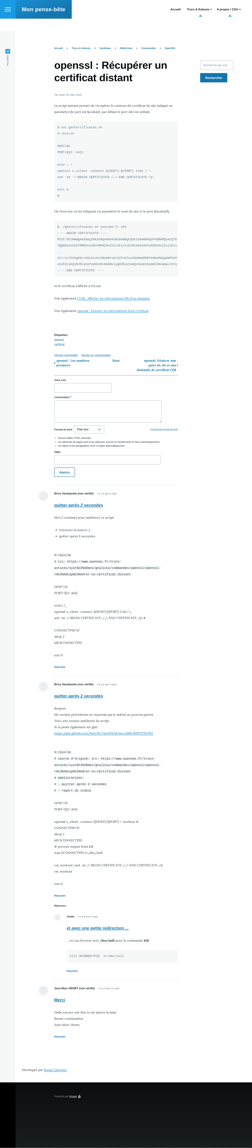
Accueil (58, 48)
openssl (59, 339)
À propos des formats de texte (164, 429)
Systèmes (105, 48)
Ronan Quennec (55, 1070)
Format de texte (63, 429)
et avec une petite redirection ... (98, 928)
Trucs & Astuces (81, 48)
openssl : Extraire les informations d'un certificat (112, 311)
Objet (57, 452)
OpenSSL (170, 48)
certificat (59, 344)
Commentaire (62, 397)
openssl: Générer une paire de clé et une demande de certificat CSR (156, 365)
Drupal (73, 1096)
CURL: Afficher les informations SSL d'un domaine (113, 299)
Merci (59, 1000)
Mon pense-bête (44, 22)
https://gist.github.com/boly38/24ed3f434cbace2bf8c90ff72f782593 (103, 733)
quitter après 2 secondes (78, 505)
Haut (116, 361)
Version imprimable (66, 355)
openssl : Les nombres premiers (73, 363)
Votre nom (60, 380)
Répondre (60, 667)
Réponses (60, 905)
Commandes (148, 48)
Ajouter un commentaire (96, 355)
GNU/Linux (126, 48)
